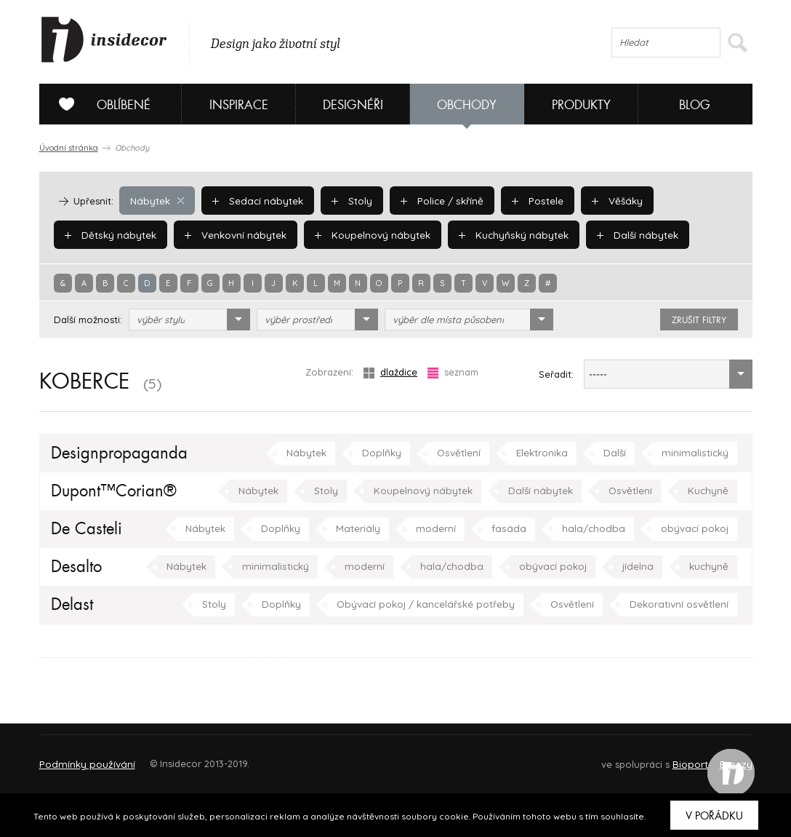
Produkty (581, 105)
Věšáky (608, 200)
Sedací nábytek (255, 200)
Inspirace (238, 105)
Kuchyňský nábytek (504, 234)
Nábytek (156, 200)
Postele (530, 200)
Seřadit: (556, 374)
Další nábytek (625, 234)
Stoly (347, 200)
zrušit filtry (699, 320)
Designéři (353, 105)
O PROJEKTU (81, 757)
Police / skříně (436, 200)
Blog (694, 105)
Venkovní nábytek (232, 234)
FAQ (728, 757)
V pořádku (714, 815)
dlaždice (390, 372)
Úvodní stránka (68, 148)
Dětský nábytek (109, 234)
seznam (452, 372)
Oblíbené (99, 104)
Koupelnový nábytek (366, 234)
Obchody (467, 105)
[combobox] (189, 319)
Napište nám (173, 757)
